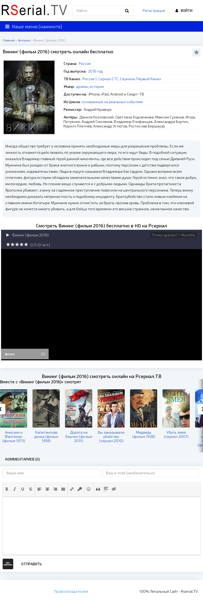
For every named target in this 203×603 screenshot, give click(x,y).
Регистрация (154, 10)
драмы (82, 86)
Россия (85, 63)
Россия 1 (89, 78)
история (97, 86)
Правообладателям (71, 591)
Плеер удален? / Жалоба (173, 235)
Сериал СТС (108, 78)
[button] (7, 489)
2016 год (95, 71)
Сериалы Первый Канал (140, 78)
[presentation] (6, 489)
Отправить (31, 564)
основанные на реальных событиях (112, 101)
